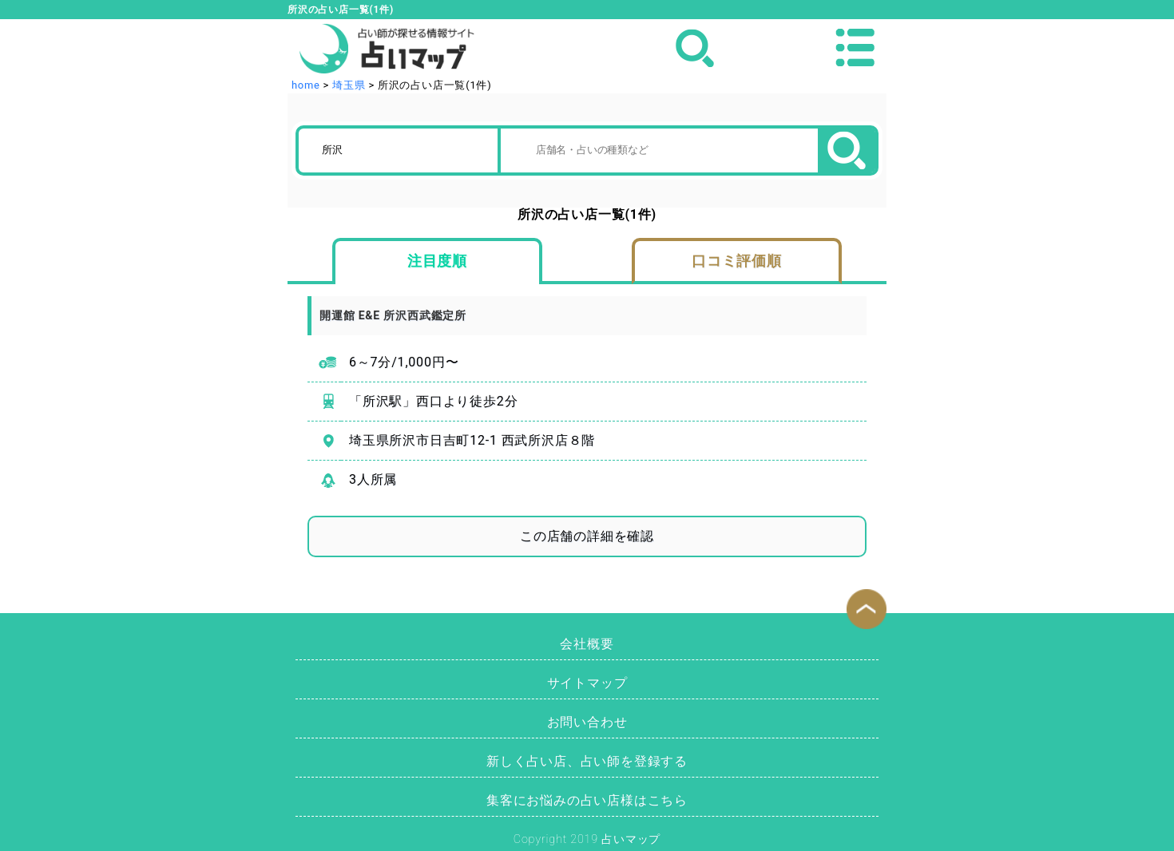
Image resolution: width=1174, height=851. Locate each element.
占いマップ (630, 839)
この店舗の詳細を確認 (587, 536)
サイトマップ (587, 683)
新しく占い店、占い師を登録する (587, 761)
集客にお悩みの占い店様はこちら (587, 800)
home (306, 85)
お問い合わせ (587, 722)
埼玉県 (348, 85)
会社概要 (586, 643)
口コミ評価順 (737, 261)
